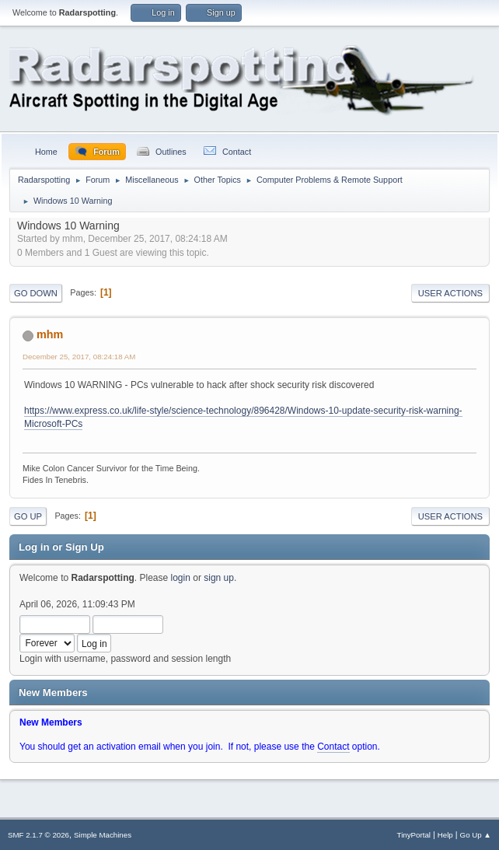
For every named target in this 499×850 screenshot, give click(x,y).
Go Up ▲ (475, 835)
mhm (50, 334)
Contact (333, 746)
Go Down (36, 293)
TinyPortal (414, 835)
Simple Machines (102, 835)
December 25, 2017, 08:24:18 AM (79, 356)
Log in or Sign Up (61, 547)
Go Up (28, 516)
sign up (219, 577)
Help (445, 835)
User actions (450, 293)
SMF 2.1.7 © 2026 (38, 835)
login (180, 577)
